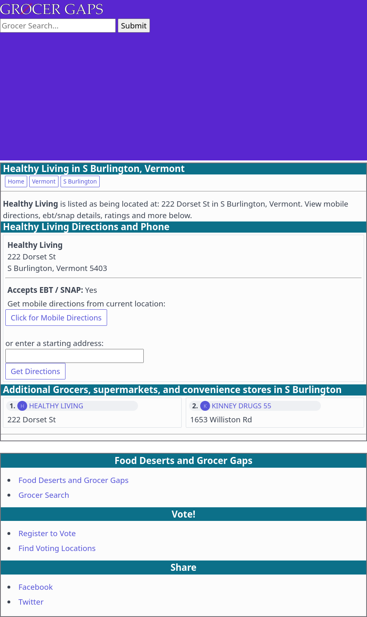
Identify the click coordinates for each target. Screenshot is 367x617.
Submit (134, 25)
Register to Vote (47, 533)
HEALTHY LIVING (56, 406)
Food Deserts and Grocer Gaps (74, 480)
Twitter (31, 601)
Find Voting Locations (57, 548)
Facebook (36, 587)
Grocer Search (44, 495)
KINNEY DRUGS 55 (241, 406)
